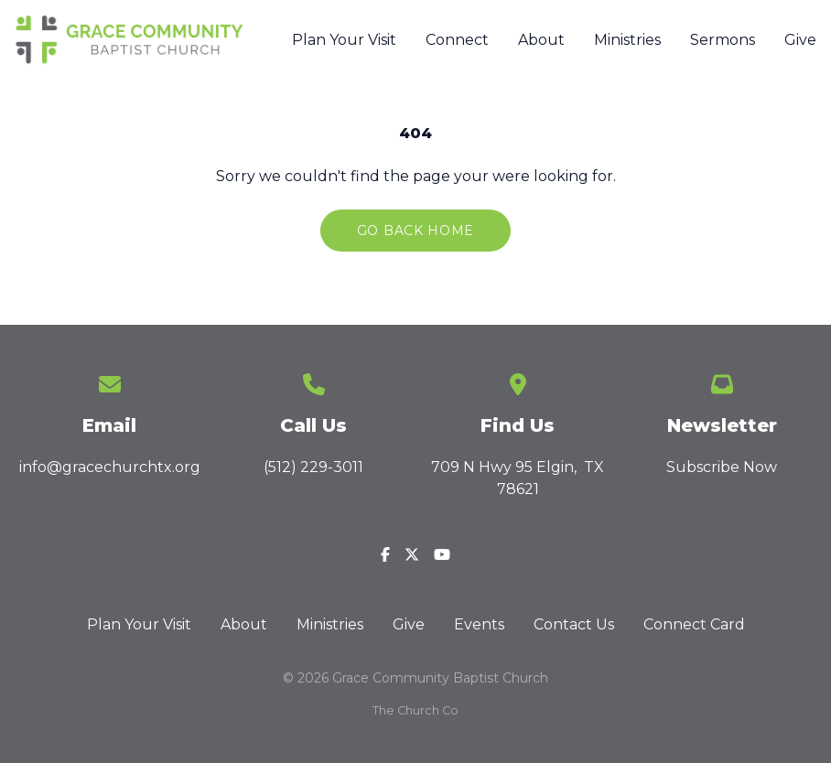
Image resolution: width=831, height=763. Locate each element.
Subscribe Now (721, 467)
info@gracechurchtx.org (109, 467)
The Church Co (415, 710)
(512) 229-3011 (313, 467)
